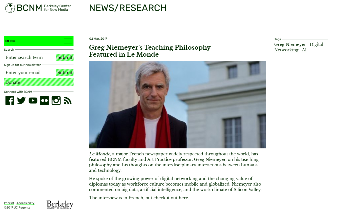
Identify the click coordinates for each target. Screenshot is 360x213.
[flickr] (44, 100)
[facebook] (10, 100)
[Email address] (29, 72)
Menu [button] (38, 40)
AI (304, 49)
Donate (12, 82)
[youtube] (33, 100)
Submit (65, 57)
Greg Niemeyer (290, 44)
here (183, 197)
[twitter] (21, 100)
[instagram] (56, 100)
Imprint (9, 203)
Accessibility (25, 203)
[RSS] (68, 100)
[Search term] (29, 57)
